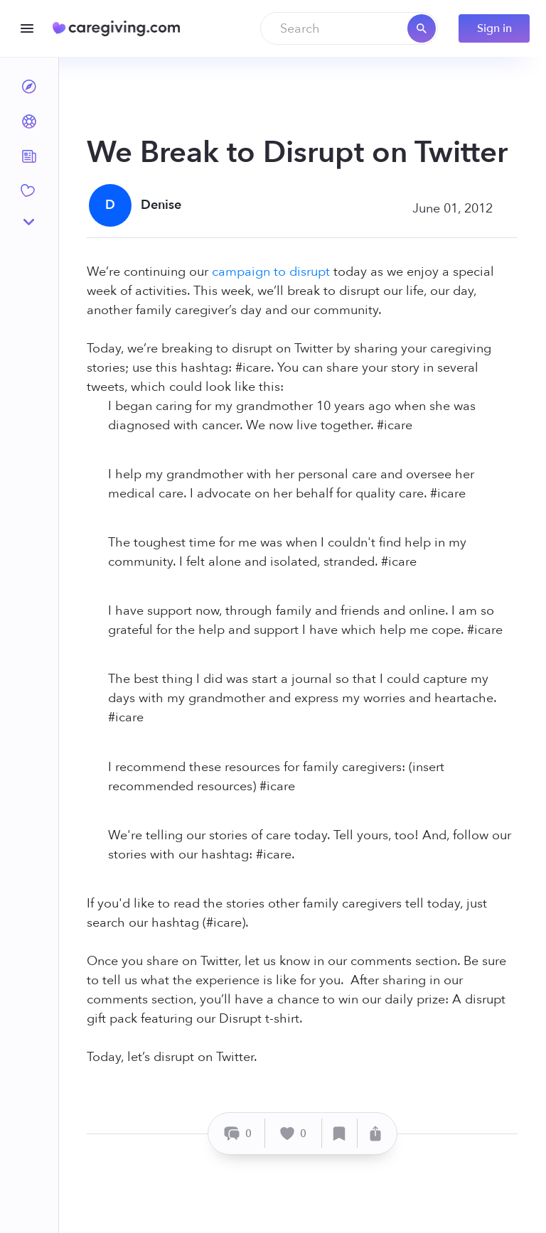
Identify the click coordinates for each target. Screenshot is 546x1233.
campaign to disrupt (271, 272)
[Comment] (238, 1133)
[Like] (293, 1133)
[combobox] (349, 28)
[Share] (375, 1133)
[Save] (340, 1133)
